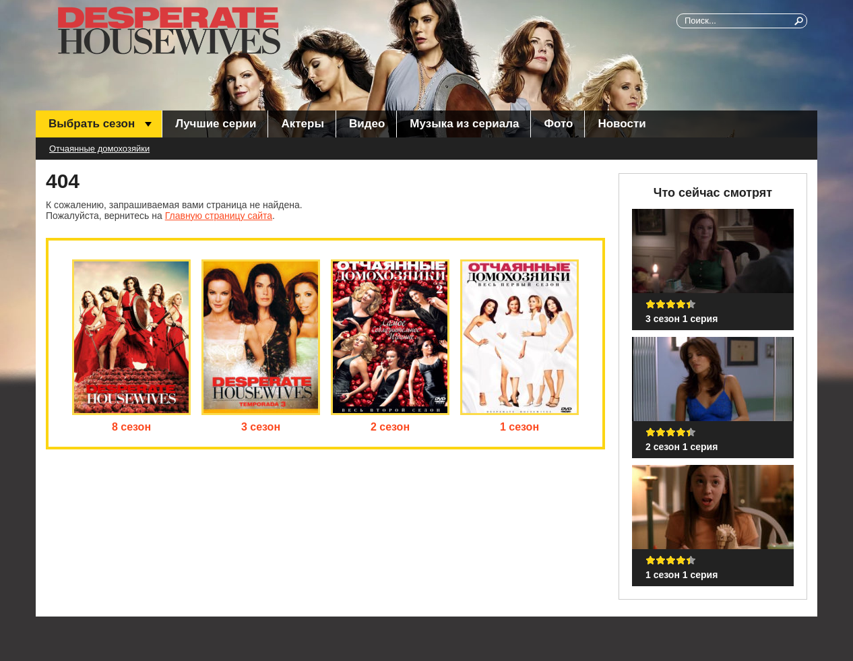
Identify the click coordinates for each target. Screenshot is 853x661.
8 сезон (131, 427)
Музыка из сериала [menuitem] (464, 123)
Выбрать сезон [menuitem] (92, 123)
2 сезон (390, 427)
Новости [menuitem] (621, 123)
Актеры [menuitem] (302, 123)
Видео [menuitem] (367, 123)
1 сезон (519, 427)
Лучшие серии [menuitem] (215, 123)
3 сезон (260, 427)
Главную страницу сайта (218, 215)
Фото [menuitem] (558, 123)
